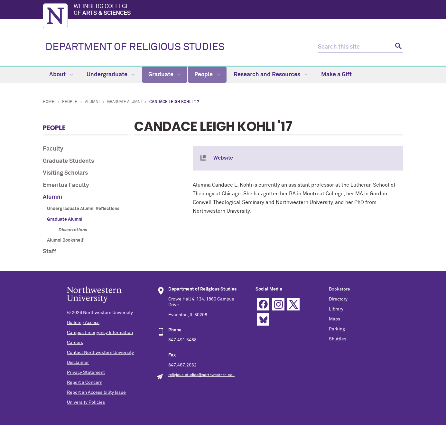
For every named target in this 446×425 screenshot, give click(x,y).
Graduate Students (68, 161)
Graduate (164, 75)
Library (336, 309)
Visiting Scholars (65, 173)
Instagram (278, 304)
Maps (334, 319)
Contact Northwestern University (100, 352)
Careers (75, 342)
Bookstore (339, 289)
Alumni (92, 102)
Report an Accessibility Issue (96, 392)
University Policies (86, 402)
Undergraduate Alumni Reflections (83, 209)
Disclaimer (78, 362)
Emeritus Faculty (66, 185)
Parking (337, 329)
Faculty (53, 149)
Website (223, 158)
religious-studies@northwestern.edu (201, 375)
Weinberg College (238, 10)
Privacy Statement (86, 372)
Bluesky (263, 319)
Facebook (263, 304)
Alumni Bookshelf (65, 240)
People (207, 75)
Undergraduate (111, 75)
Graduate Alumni (124, 102)
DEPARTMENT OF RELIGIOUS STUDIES (135, 47)
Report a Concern (84, 382)
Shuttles (337, 339)
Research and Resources (271, 75)
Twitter (293, 304)
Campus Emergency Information (100, 332)
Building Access (83, 322)
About (61, 75)
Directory (338, 299)
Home (48, 102)
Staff (49, 251)
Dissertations (73, 230)
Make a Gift (336, 75)
